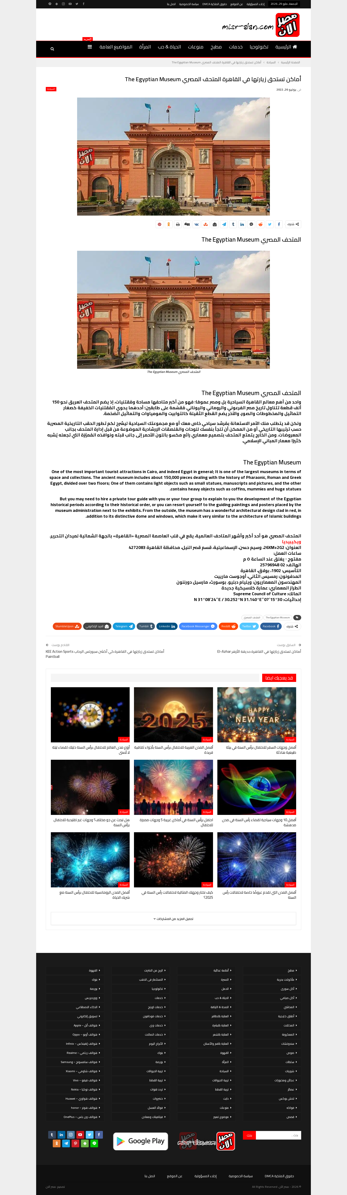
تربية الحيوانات (220, 1080)
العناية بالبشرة (220, 1025)
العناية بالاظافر (220, 1016)
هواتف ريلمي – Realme (82, 1053)
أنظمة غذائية (221, 970)
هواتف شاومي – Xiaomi (81, 1071)
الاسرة (225, 979)
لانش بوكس (286, 1098)
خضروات (158, 1098)
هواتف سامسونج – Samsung (79, 1062)
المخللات (289, 1025)
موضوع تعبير (221, 1117)
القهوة (224, 1053)
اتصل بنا (171, 4)
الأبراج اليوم (156, 1043)
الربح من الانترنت (153, 970)
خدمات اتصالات (154, 1034)
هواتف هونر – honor (84, 1107)
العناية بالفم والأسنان (216, 1043)
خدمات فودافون (153, 1016)
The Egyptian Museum (278, 617)
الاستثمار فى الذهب (151, 979)
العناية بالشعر (221, 1034)
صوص (290, 1053)
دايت (226, 1098)
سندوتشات (287, 1043)
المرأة (145, 46)
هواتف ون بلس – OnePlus (80, 1117)
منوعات (196, 46)
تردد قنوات (156, 1089)
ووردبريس (91, 998)
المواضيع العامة (116, 46)
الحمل (225, 988)
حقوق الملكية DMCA (214, 4)
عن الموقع (237, 4)
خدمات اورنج (155, 1007)
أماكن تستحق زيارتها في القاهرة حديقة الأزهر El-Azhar (259, 651)
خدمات (236, 46)
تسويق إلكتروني (87, 1016)
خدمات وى (156, 1025)
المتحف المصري (252, 617)
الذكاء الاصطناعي (86, 1007)
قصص (290, 1117)
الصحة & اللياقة (220, 1007)
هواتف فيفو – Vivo (85, 1080)
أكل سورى (287, 988)
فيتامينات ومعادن (152, 1117)
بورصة (159, 1062)
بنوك (160, 1053)
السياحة (51, 89)
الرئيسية (286, 46)
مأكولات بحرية (285, 979)
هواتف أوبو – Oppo (85, 1034)
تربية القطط (222, 1089)
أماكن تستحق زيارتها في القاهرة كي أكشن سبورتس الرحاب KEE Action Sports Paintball (105, 654)
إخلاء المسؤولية (256, 4)
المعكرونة (288, 1034)
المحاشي (289, 1007)
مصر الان (51, 1186)
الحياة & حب (169, 46)
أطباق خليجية (286, 1016)
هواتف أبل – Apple (85, 1025)
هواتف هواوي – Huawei (81, 1098)
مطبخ (216, 46)
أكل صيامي (287, 998)
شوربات (289, 1071)
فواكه (290, 1107)
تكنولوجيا (259, 46)
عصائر (291, 1089)
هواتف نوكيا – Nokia (84, 1089)
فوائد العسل (155, 1107)
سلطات (290, 1062)
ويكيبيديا (291, 542)
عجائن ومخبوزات (284, 1080)
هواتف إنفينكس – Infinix (81, 1043)
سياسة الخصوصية (189, 4)
